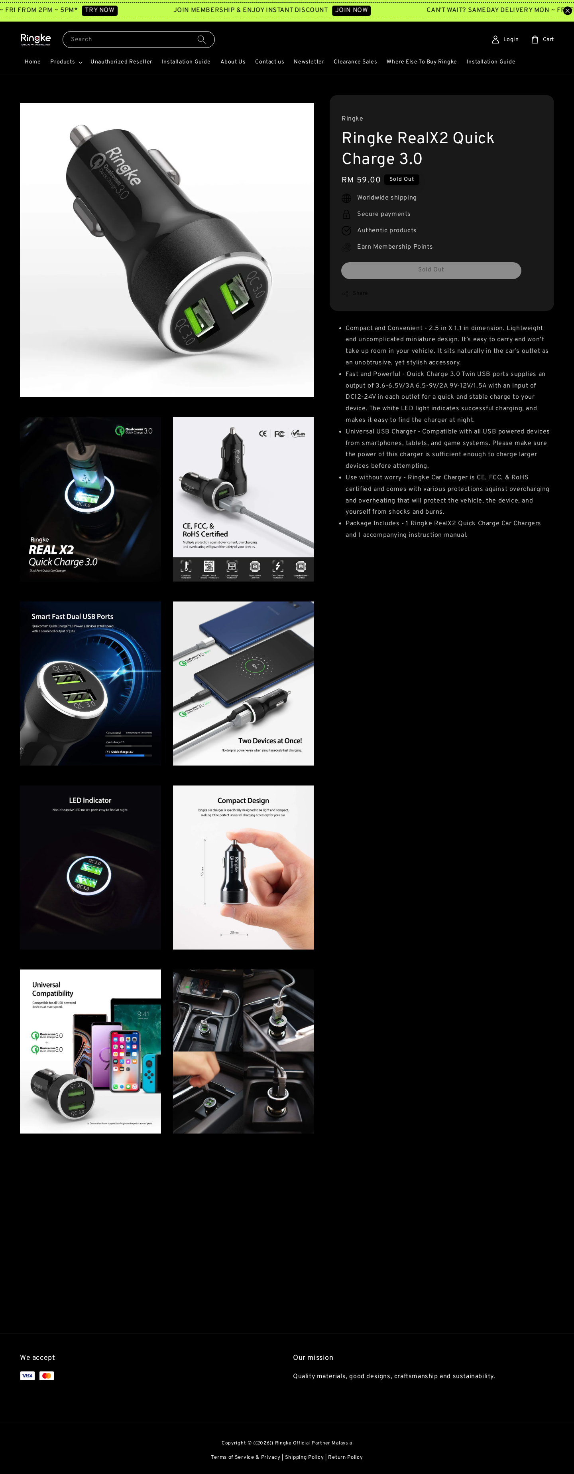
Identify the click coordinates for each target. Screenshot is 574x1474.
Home (33, 62)
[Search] (201, 39)
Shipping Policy (304, 1457)
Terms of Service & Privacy (245, 1457)
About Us (233, 62)
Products (62, 62)
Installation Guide (186, 62)
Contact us (269, 62)
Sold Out (431, 270)
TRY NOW (119, 10)
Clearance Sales (355, 62)
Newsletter (309, 62)
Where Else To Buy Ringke (422, 62)
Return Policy (345, 1457)
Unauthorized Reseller (121, 62)
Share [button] (355, 293)
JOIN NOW (371, 10)
